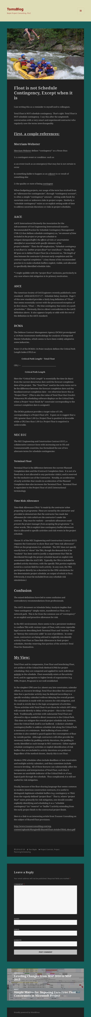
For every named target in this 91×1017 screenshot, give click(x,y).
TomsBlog (15, 9)
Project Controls (47, 849)
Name (16, 919)
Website (18, 940)
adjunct (51, 173)
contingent (48, 183)
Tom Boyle (33, 849)
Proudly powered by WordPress (27, 1012)
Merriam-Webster (22, 150)
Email (17, 929)
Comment (19, 884)
